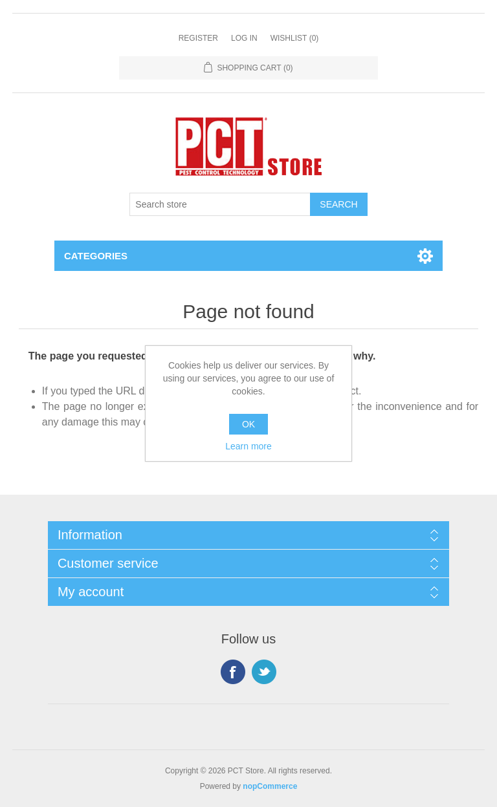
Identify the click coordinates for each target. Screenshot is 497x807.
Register (198, 38)
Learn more (248, 446)
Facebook (233, 672)
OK (248, 424)
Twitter (264, 672)
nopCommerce (270, 786)
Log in (244, 38)
